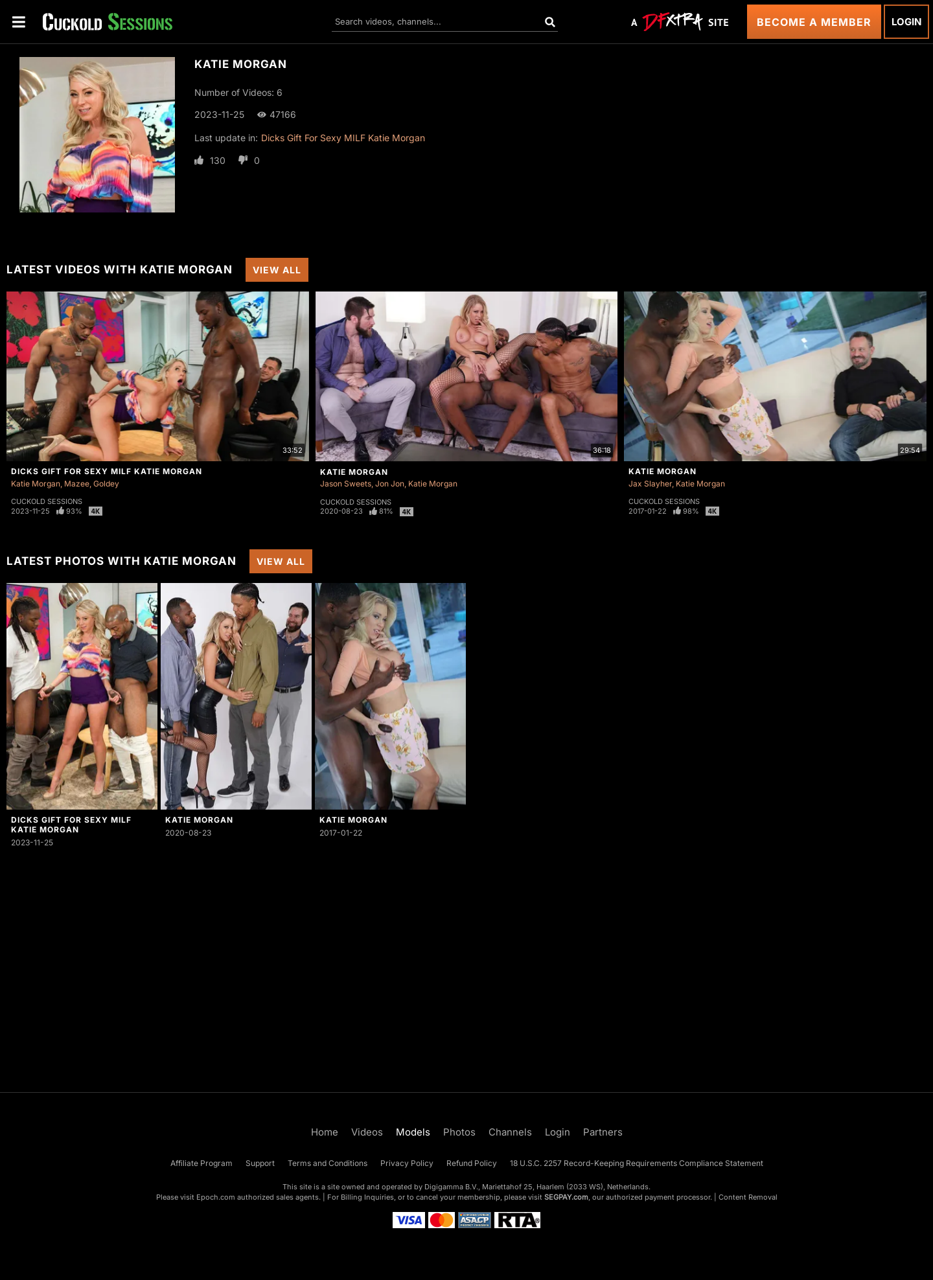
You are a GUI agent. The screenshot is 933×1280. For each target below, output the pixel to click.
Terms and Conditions (327, 1163)
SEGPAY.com (566, 1197)
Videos (367, 1132)
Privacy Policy (406, 1163)
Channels (510, 1132)
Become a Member (814, 22)
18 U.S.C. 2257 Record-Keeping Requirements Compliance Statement (636, 1163)
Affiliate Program (201, 1163)
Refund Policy (471, 1163)
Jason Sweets (345, 483)
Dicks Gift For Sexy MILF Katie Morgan (343, 137)
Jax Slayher (650, 483)
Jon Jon (389, 483)
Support (260, 1163)
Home (324, 1132)
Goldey (106, 483)
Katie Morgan (35, 483)
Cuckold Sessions (46, 501)
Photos (459, 1132)
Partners (603, 1132)
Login (906, 22)
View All (277, 269)
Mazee (76, 483)
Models (413, 1132)
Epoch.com (215, 1197)
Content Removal (748, 1197)
